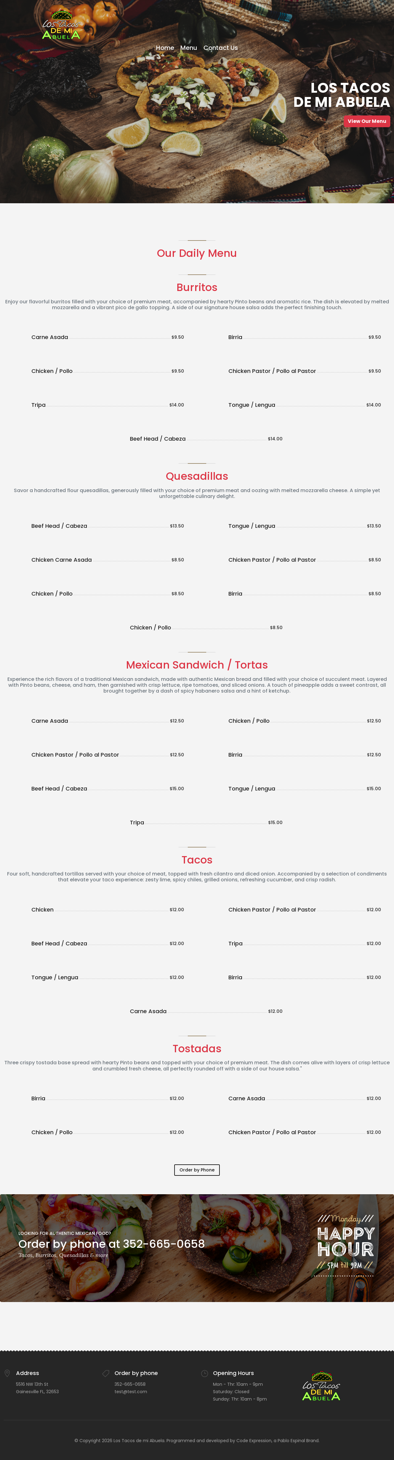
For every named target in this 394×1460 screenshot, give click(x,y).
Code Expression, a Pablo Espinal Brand (277, 1441)
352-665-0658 (130, 1384)
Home (165, 47)
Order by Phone (197, 1170)
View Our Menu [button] (367, 121)
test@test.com (131, 1392)
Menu (188, 47)
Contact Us (220, 47)
